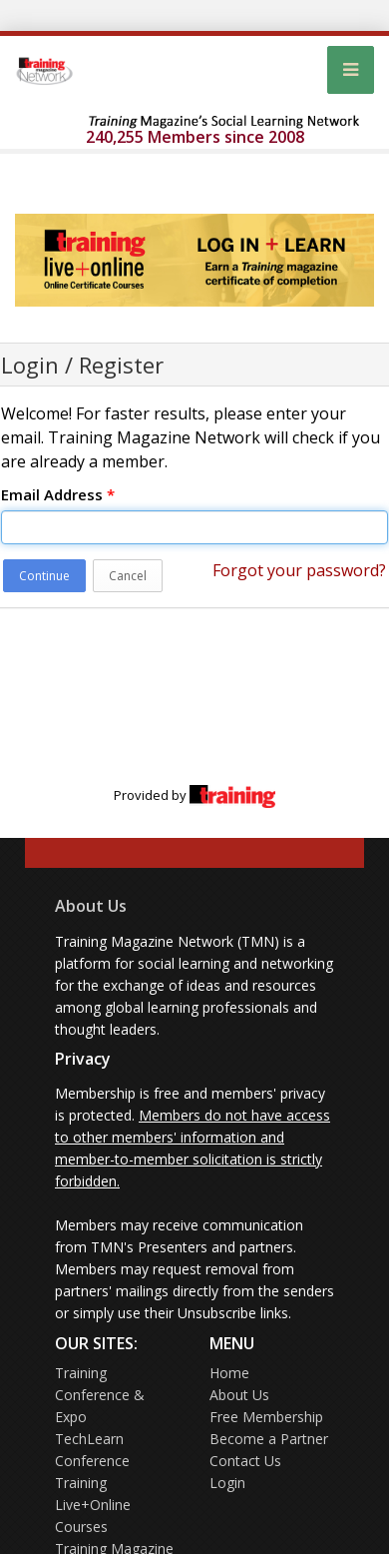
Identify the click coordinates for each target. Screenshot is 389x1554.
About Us (91, 906)
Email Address (58, 494)
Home (229, 1372)
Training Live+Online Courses (93, 1504)
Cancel (128, 575)
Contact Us (245, 1460)
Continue (44, 575)
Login (227, 1482)
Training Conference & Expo (100, 1394)
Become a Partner (268, 1438)
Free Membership (266, 1416)
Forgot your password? (299, 570)
